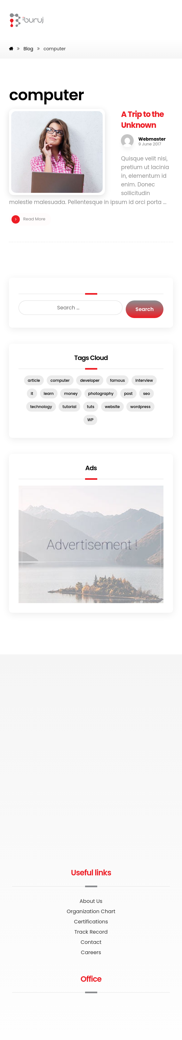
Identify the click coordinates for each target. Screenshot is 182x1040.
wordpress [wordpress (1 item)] (140, 406)
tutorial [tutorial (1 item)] (69, 406)
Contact (91, 942)
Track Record (90, 932)
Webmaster (151, 139)
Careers (91, 952)
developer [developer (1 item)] (89, 380)
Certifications (91, 921)
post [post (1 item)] (128, 393)
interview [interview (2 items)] (144, 380)
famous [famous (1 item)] (117, 380)
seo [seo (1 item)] (146, 393)
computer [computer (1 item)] (60, 380)
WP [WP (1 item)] (90, 419)
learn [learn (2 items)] (49, 393)
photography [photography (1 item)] (101, 393)
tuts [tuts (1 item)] (90, 406)
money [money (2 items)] (70, 393)
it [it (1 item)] (32, 393)
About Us (91, 901)
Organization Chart (91, 911)
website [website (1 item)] (112, 406)
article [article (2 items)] (34, 380)
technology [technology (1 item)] (41, 406)
